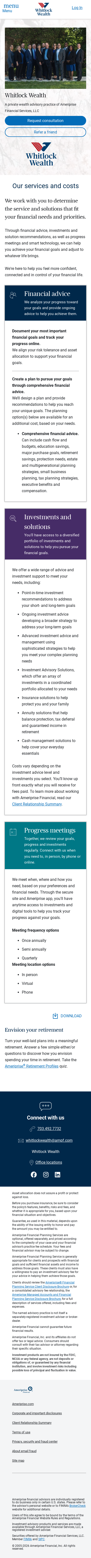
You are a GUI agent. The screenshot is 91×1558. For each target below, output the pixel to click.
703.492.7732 (49, 1128)
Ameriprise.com (23, 1404)
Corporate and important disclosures (37, 1413)
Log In (77, 7)
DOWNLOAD (67, 1016)
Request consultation (45, 120)
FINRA (28, 1539)
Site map (18, 1460)
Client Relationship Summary (37, 804)
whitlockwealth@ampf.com (49, 1140)
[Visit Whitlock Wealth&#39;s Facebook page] (34, 1174)
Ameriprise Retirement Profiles (31, 1066)
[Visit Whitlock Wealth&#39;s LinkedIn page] (57, 1174)
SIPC (41, 1539)
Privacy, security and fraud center (35, 1441)
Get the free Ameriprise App (49, 1485)
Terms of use (21, 1432)
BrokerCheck (77, 1505)
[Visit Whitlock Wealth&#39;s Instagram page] (46, 1174)
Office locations (45, 1162)
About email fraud (24, 1451)
